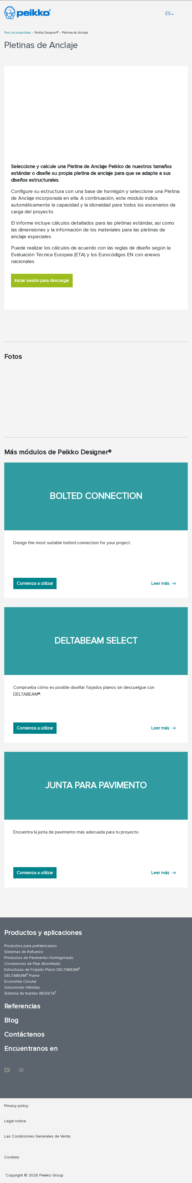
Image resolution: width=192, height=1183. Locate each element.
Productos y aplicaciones (43, 933)
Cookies (11, 1157)
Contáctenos (24, 1034)
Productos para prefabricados (30, 945)
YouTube (7, 1067)
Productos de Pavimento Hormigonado (39, 957)
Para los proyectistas (17, 32)
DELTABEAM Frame (22, 975)
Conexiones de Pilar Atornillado (32, 963)
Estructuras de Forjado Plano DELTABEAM (42, 969)
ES (169, 13)
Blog (11, 1020)
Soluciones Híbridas (22, 987)
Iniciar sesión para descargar (41, 280)
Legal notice (15, 1121)
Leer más (160, 583)
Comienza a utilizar (35, 583)
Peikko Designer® (46, 32)
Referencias (22, 1006)
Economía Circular (20, 981)
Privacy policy (16, 1105)
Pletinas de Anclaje (75, 32)
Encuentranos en (31, 1049)
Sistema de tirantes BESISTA (30, 993)
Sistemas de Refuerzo (23, 951)
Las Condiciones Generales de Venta (37, 1136)
